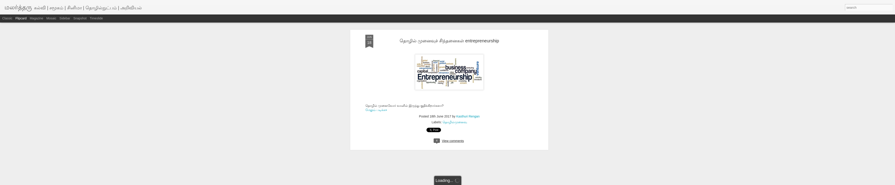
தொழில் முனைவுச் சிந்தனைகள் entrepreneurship (449, 40)
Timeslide (96, 18)
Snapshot (80, 18)
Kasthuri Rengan (467, 116)
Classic (7, 18)
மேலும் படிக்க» (376, 110)
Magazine (36, 18)
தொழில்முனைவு (455, 122)
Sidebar (65, 18)
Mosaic (51, 18)
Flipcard (21, 18)
